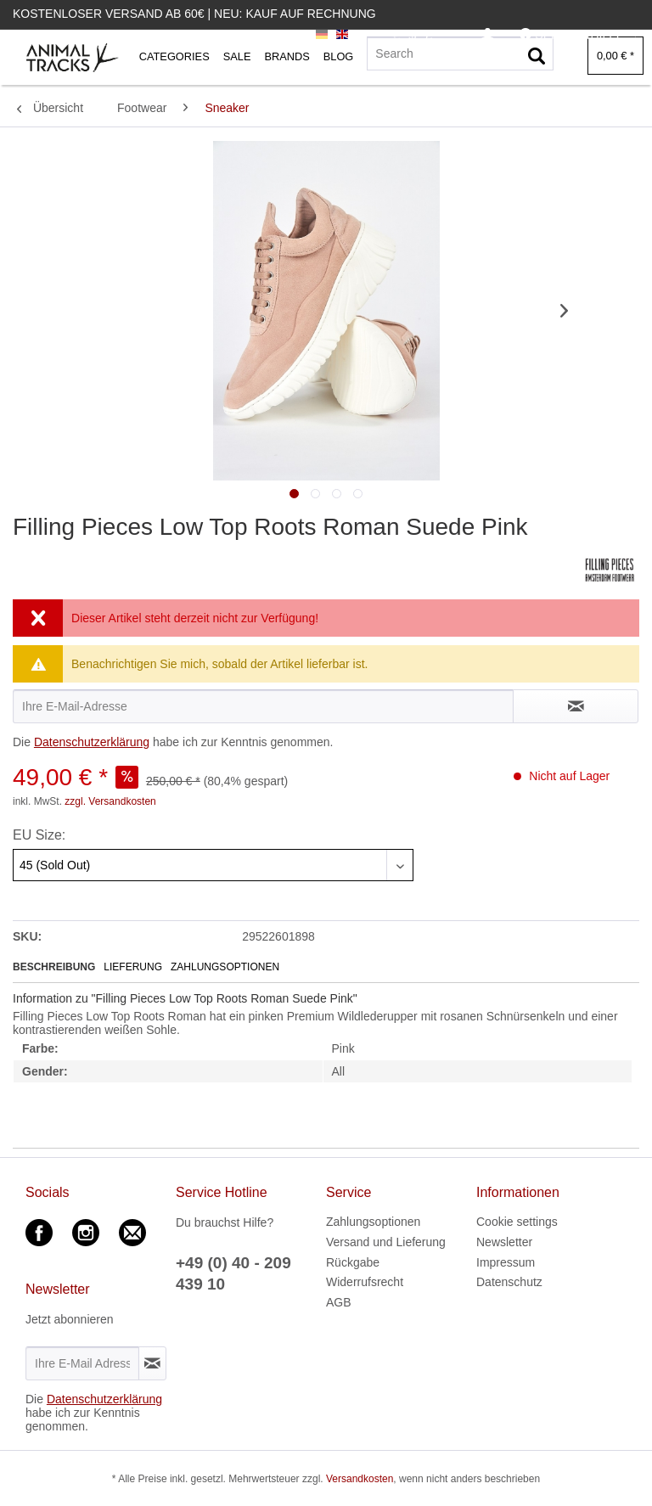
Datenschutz (509, 1282)
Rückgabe (352, 1262)
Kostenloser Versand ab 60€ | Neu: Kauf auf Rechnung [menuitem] (194, 13)
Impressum (505, 1262)
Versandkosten (359, 1479)
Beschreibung (54, 967)
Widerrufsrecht (364, 1282)
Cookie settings (517, 1221)
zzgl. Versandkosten (110, 801)
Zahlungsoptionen (225, 967)
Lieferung (133, 967)
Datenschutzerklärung (91, 742)
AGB (338, 1302)
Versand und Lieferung (386, 1242)
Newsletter (504, 1242)
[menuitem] (488, 35)
